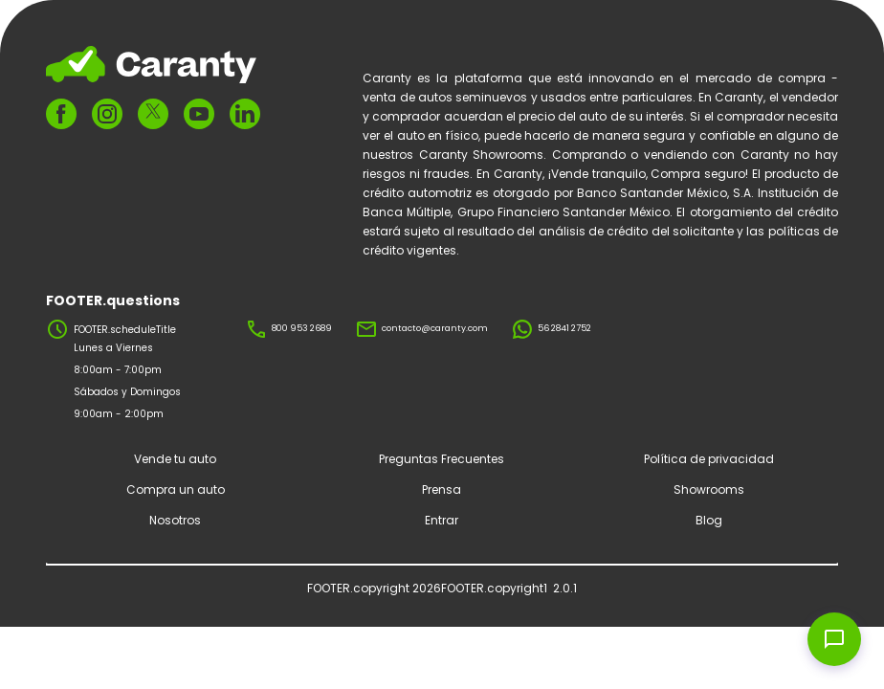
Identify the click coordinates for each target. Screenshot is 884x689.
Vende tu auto (175, 459)
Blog (709, 520)
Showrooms (709, 489)
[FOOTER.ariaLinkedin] (244, 113)
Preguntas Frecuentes (441, 459)
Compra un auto (175, 489)
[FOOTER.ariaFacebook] (61, 113)
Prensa (441, 489)
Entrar (441, 520)
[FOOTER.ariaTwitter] (153, 114)
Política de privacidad (709, 459)
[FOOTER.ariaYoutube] (199, 113)
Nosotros (175, 520)
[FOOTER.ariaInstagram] (107, 113)
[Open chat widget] (834, 639)
